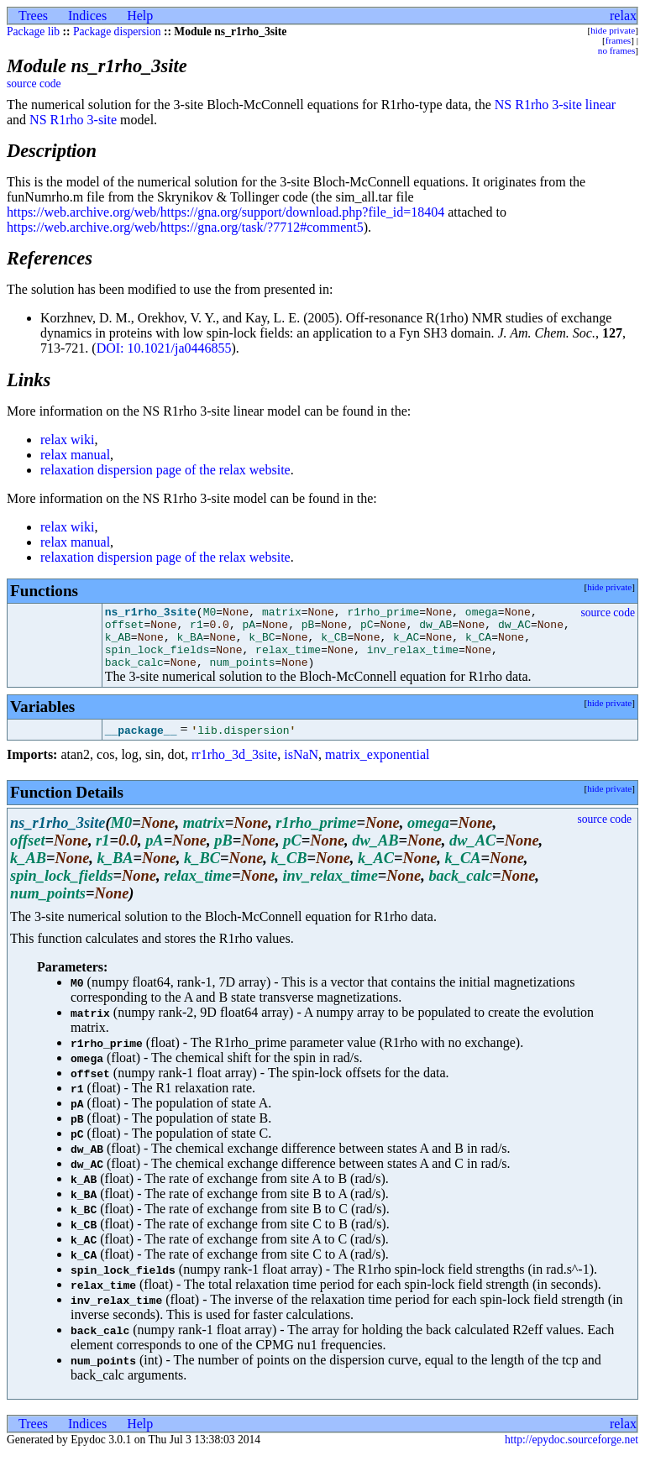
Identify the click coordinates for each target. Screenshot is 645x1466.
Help (140, 15)
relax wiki (67, 439)
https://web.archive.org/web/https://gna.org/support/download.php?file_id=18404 (225, 212)
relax (623, 15)
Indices (87, 15)
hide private (612, 30)
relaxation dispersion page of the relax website (165, 470)
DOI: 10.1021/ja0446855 (164, 348)
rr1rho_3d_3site (234, 767)
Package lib (33, 31)
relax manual (75, 455)
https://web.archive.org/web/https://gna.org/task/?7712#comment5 (185, 227)
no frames (616, 50)
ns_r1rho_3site (151, 613)
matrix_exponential (377, 767)
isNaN (301, 767)
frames (618, 40)
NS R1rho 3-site (73, 120)
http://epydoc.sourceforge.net (571, 1452)
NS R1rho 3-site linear (555, 104)
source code (34, 83)
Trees (33, 15)
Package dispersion (117, 31)
